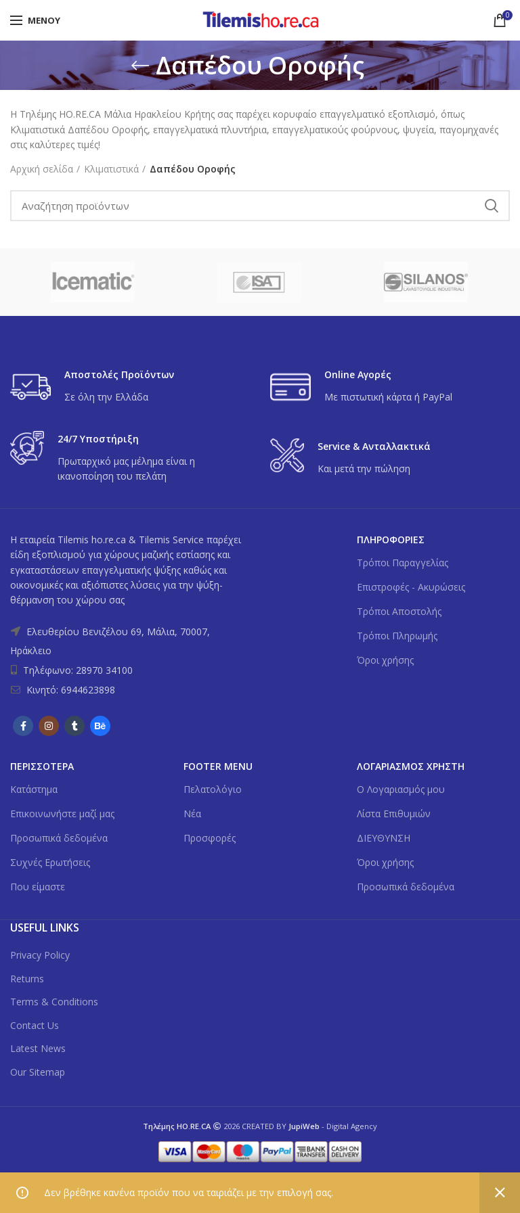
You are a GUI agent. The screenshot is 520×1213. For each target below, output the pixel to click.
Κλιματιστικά (111, 168)
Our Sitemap (37, 1072)
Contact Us (34, 1025)
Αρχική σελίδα (41, 168)
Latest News (38, 1048)
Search (491, 205)
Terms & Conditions (54, 1001)
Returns (27, 978)
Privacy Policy (40, 954)
